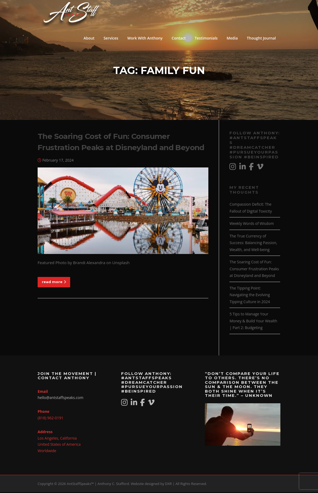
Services (111, 38)
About (89, 38)
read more (54, 282)
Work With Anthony (144, 38)
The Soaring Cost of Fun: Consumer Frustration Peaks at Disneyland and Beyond (254, 269)
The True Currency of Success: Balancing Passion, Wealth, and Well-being (253, 243)
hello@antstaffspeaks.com (60, 398)
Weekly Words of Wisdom (251, 224)
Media (232, 38)
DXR (168, 484)
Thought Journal (261, 38)
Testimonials (206, 38)
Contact (178, 38)
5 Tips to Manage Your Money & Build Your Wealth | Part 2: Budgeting (253, 321)
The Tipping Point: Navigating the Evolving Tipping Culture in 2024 (249, 295)
